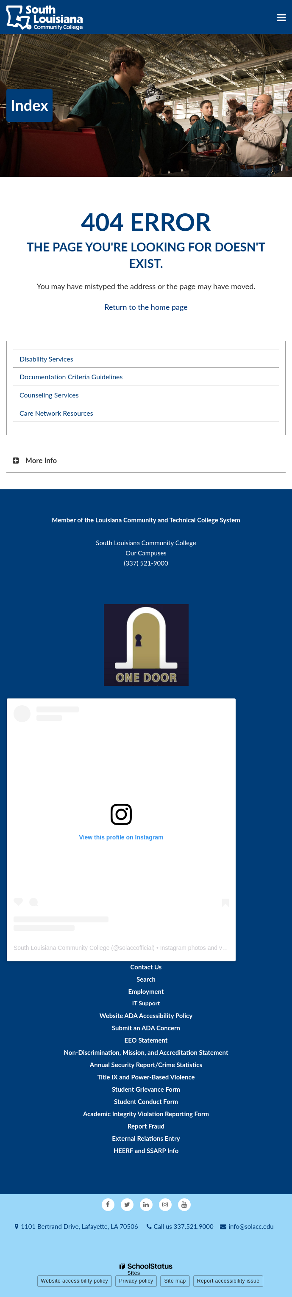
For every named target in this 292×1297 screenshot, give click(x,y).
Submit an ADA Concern (146, 1028)
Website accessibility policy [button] (74, 1281)
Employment (146, 991)
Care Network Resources (56, 413)
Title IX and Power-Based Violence (146, 1077)
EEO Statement (146, 1040)
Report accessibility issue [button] (228, 1281)
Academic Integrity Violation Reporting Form (146, 1114)
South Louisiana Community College (61, 947)
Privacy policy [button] (136, 1281)
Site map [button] (175, 1281)
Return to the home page (146, 307)
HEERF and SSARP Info (146, 1150)
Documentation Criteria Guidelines (70, 377)
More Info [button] (41, 460)
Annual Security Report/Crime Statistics (146, 1064)
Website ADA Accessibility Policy (146, 1015)
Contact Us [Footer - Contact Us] (146, 967)
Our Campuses (146, 553)
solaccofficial (136, 947)
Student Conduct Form (146, 1101)
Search (146, 979)
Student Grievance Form (146, 1089)
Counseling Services (49, 395)
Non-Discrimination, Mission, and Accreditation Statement (146, 1052)
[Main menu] (281, 17)
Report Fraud (146, 1126)
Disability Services (46, 359)
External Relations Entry (146, 1138)
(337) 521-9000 (146, 563)
